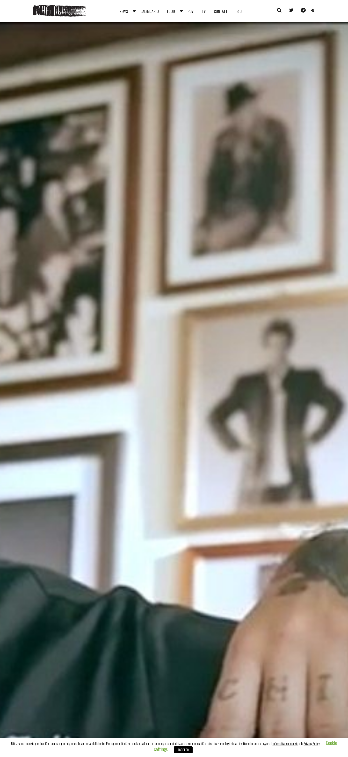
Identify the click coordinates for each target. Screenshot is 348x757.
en (312, 11)
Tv (204, 11)
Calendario (149, 11)
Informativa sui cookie (285, 743)
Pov (191, 11)
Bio (239, 11)
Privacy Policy (312, 743)
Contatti (221, 11)
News (123, 11)
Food (171, 11)
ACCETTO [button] (183, 749)
